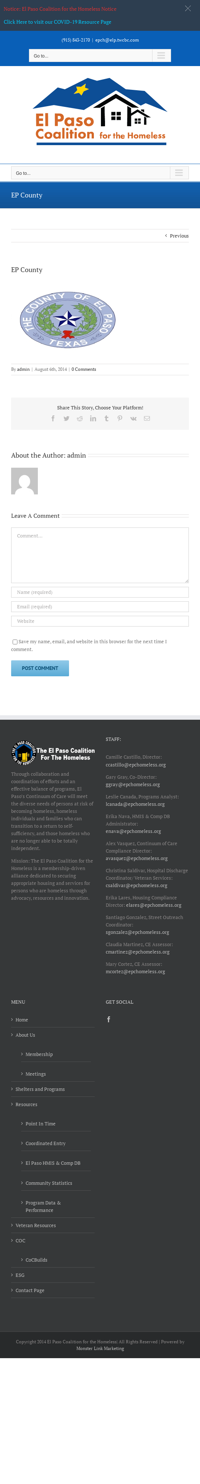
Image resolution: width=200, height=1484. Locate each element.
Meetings (36, 1073)
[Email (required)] (100, 606)
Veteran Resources (36, 1225)
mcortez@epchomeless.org (135, 971)
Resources (26, 1104)
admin (23, 369)
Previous (179, 235)
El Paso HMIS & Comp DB (53, 1163)
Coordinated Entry (46, 1143)
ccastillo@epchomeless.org (136, 764)
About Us (25, 1035)
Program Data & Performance (43, 1206)
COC (20, 1240)
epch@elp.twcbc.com (117, 40)
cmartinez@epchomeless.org (138, 951)
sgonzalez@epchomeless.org (137, 932)
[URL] (100, 621)
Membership (39, 1054)
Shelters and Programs (40, 1089)
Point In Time (41, 1123)
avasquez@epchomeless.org (137, 858)
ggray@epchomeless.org (133, 784)
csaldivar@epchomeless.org (136, 885)
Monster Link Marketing (100, 1348)
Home (22, 1019)
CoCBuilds (36, 1259)
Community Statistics (49, 1183)
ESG (20, 1275)
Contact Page (30, 1290)
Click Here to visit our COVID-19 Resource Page (57, 21)
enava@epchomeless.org (133, 831)
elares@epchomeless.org (153, 905)
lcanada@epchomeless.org (135, 804)
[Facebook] (109, 1019)
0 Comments (84, 369)
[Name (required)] (100, 592)
